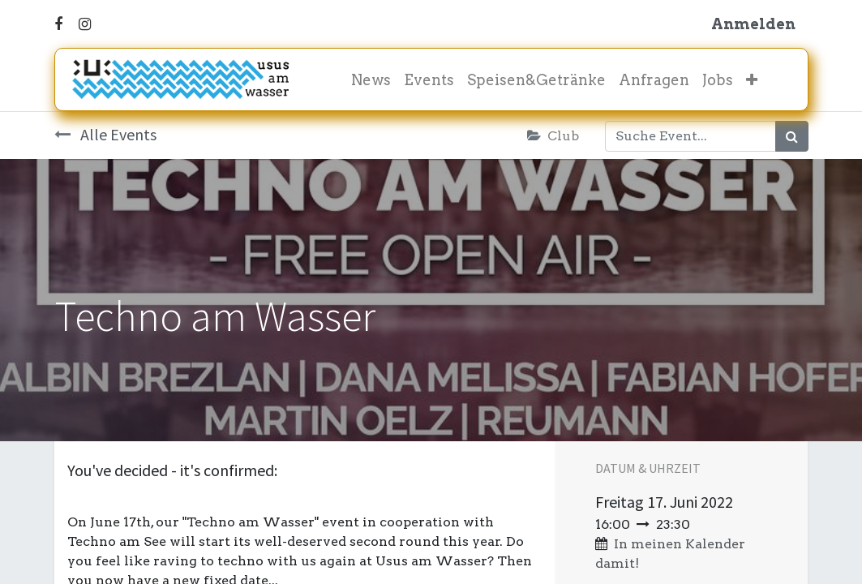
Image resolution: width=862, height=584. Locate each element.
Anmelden (753, 23)
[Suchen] (791, 136)
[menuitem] (371, 79)
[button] (752, 79)
